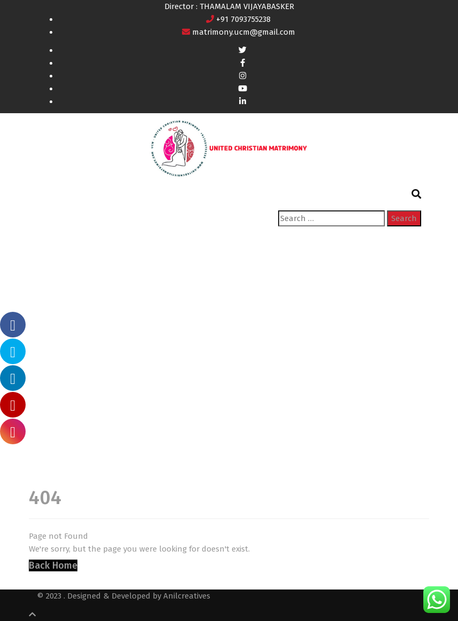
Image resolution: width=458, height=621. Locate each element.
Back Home (53, 565)
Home (48, 354)
